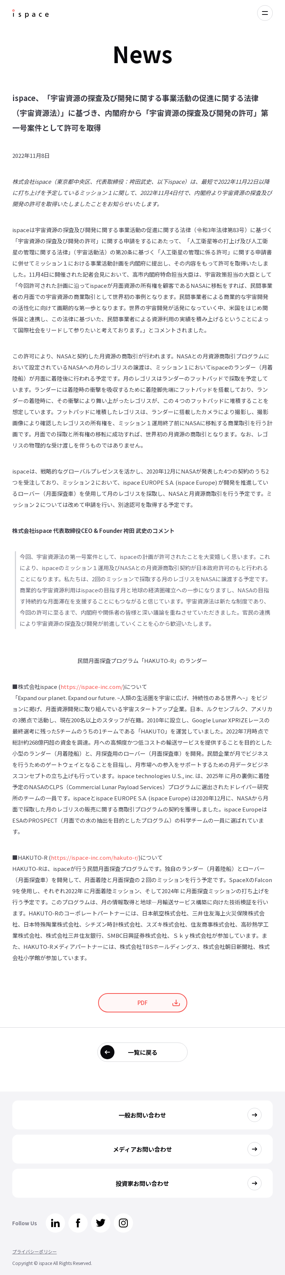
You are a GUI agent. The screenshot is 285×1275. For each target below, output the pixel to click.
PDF (142, 1002)
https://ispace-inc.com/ (92, 686)
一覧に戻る (143, 1052)
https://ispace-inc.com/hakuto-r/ (95, 857)
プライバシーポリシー (34, 1251)
